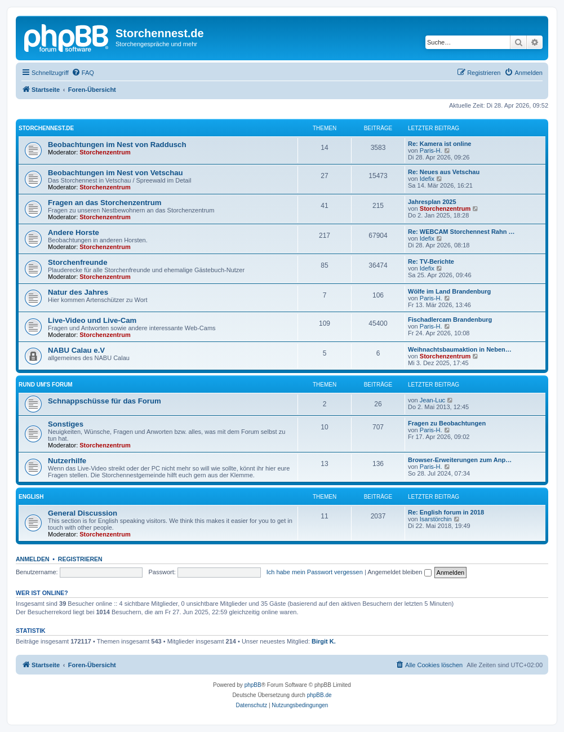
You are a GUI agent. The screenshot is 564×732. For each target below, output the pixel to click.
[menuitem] (83, 72)
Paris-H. (431, 150)
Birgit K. (324, 641)
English (31, 497)
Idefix (427, 178)
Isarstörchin (436, 519)
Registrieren (80, 559)
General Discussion (82, 513)
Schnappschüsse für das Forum (104, 401)
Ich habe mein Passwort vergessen (315, 572)
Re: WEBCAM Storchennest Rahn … (461, 231)
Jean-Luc (432, 400)
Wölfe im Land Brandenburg (449, 291)
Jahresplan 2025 (432, 201)
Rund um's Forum (46, 384)
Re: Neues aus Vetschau (443, 171)
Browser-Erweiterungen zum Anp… (460, 459)
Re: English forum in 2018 (446, 512)
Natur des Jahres (78, 292)
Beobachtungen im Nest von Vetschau (115, 172)
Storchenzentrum (104, 152)
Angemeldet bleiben (399, 572)
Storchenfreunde (78, 262)
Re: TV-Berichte (431, 261)
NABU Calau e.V (76, 350)
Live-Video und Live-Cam (92, 320)
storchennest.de (46, 128)
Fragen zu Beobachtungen (447, 423)
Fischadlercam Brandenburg (450, 319)
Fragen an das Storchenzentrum (105, 202)
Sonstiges (65, 424)
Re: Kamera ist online (439, 143)
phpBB (253, 685)
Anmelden (33, 559)
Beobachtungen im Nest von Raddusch (117, 144)
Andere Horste (73, 232)
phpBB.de (319, 695)
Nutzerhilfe (67, 460)
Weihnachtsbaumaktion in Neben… (460, 349)
